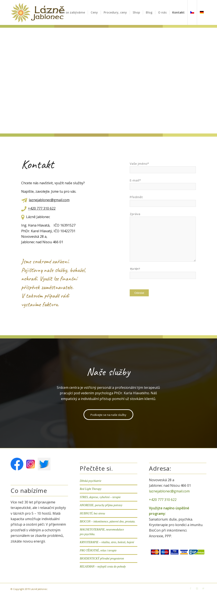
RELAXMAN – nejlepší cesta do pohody (103, 566)
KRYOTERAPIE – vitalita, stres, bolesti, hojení (107, 542)
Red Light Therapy (90, 489)
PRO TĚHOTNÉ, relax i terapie (98, 550)
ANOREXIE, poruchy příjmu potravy (101, 505)
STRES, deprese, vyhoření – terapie (100, 497)
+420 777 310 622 (42, 208)
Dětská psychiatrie (90, 480)
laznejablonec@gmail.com (49, 200)
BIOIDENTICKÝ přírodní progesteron (102, 558)
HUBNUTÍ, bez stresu (92, 513)
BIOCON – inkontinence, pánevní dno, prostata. (107, 521)
